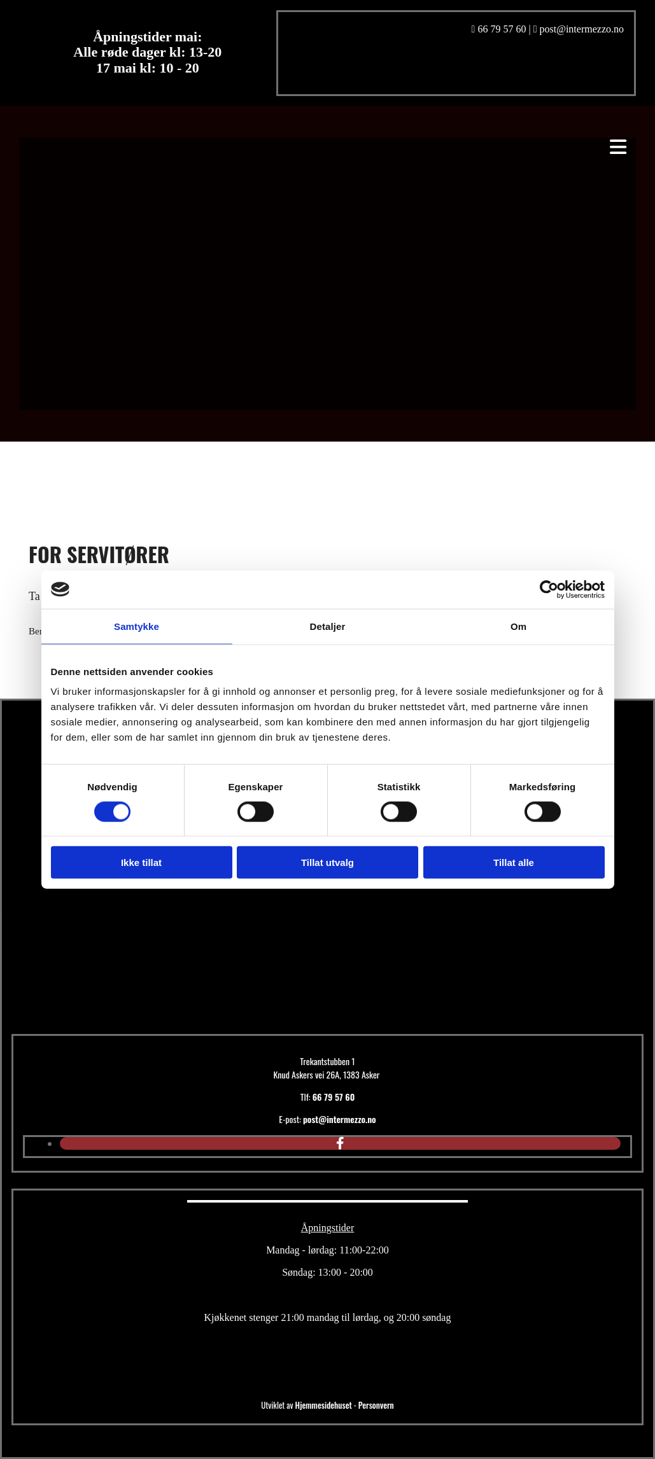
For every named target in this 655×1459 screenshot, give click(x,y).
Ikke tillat (141, 862)
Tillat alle (513, 862)
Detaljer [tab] (328, 625)
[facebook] (340, 1143)
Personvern (376, 1405)
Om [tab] (518, 625)
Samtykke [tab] (136, 625)
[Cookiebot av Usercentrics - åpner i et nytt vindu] (549, 589)
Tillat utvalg (327, 862)
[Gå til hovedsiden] (259, 1008)
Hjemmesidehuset (323, 1405)
